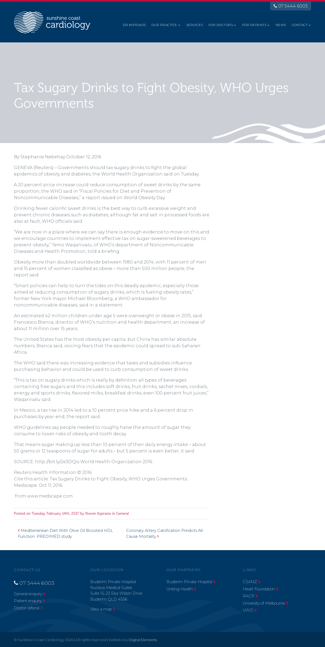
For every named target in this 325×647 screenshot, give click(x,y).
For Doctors (221, 25)
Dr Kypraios (134, 25)
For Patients (254, 25)
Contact (300, 25)
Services (194, 25)
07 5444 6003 (291, 6)
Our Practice (164, 25)
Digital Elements (143, 640)
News (281, 25)
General (122, 513)
